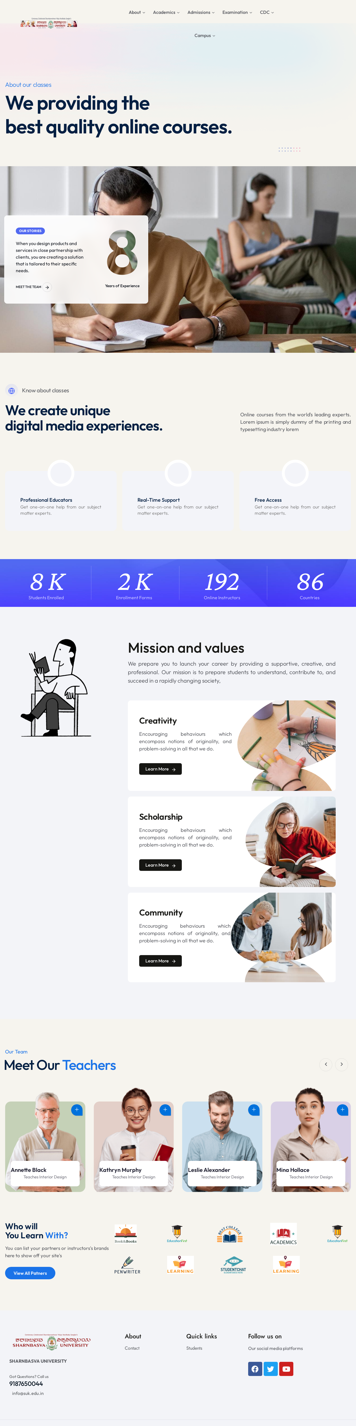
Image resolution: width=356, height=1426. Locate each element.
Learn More (160, 770)
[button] (325, 1064)
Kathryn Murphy (209, 1171)
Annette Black (117, 1171)
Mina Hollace (27, 1171)
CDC (265, 12)
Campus (203, 35)
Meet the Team (34, 287)
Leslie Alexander (297, 1171)
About (135, 12)
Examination (235, 12)
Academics (164, 12)
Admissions (198, 12)
